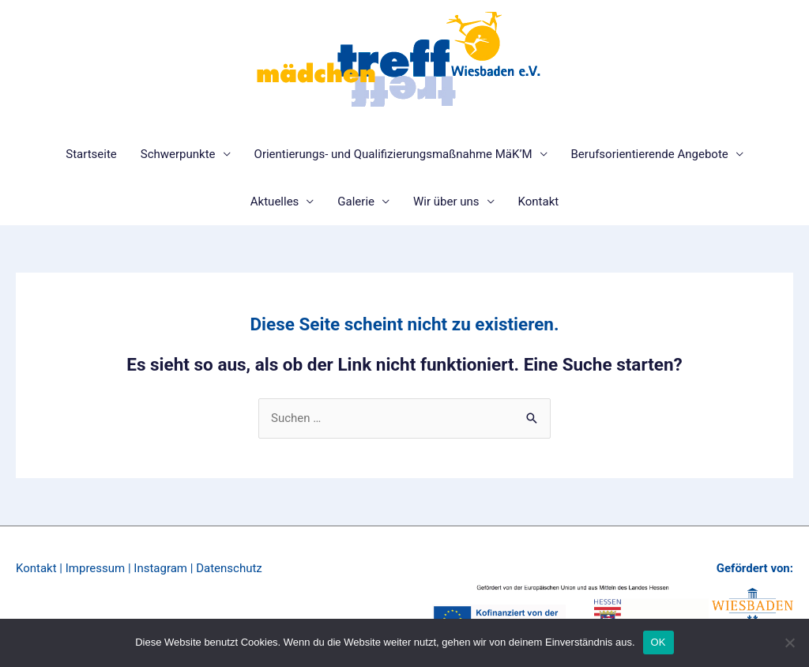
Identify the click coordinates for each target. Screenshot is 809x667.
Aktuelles (274, 201)
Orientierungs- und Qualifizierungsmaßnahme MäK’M (393, 154)
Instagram (160, 568)
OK (658, 642)
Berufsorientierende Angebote (649, 154)
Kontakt (538, 201)
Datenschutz (229, 568)
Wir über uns (446, 201)
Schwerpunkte (178, 154)
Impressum (95, 568)
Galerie (355, 201)
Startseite (91, 154)
